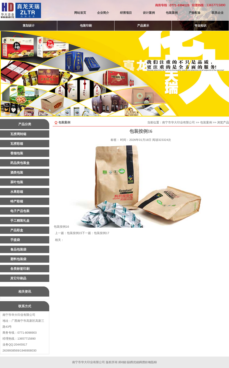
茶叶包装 (16, 182)
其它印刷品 (18, 278)
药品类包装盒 (20, 163)
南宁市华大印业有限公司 (178, 122)
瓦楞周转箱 (18, 134)
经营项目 (126, 12)
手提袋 (15, 240)
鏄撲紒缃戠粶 (148, 362)
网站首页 (80, 12)
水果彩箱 (16, 192)
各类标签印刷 (20, 268)
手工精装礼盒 (20, 220)
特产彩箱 (16, 201)
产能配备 (195, 12)
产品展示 (143, 25)
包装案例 (172, 12)
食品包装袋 (18, 249)
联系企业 (218, 12)
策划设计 (29, 25)
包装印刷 (86, 25)
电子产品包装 (20, 211)
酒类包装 (16, 172)
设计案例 (149, 12)
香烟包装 (16, 153)
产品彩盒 (16, 230)
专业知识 (200, 25)
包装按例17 (101, 233)
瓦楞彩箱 (16, 143)
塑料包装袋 (18, 259)
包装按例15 (74, 233)
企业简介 (103, 12)
